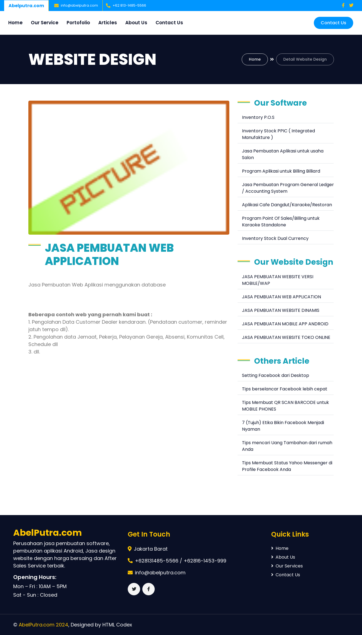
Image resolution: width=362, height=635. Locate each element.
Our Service (44, 22)
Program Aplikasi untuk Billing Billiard (281, 171)
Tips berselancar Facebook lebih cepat (284, 389)
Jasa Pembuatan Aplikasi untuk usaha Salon (282, 154)
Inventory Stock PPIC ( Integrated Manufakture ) (278, 134)
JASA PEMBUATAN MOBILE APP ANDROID (285, 324)
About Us (136, 22)
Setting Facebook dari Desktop (275, 375)
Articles (107, 22)
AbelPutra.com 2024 (43, 624)
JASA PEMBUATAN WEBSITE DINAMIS (280, 310)
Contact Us (169, 22)
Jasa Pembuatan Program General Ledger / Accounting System (288, 187)
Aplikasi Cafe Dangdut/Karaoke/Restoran (287, 205)
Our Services (287, 566)
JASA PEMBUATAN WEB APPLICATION (281, 297)
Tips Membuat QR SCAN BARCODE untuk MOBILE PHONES (285, 405)
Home (15, 22)
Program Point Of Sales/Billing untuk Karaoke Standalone (281, 221)
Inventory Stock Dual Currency (275, 238)
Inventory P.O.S (258, 117)
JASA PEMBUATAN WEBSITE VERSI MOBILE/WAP (277, 280)
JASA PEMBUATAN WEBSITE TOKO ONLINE (286, 337)
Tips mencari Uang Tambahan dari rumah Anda (287, 446)
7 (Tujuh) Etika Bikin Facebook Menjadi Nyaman (283, 425)
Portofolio (78, 22)
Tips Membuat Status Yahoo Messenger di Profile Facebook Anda (287, 466)
